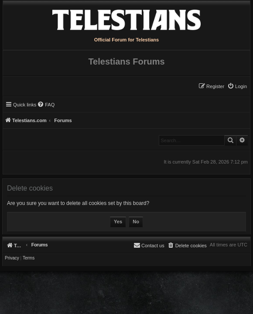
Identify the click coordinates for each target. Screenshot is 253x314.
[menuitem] (237, 86)
